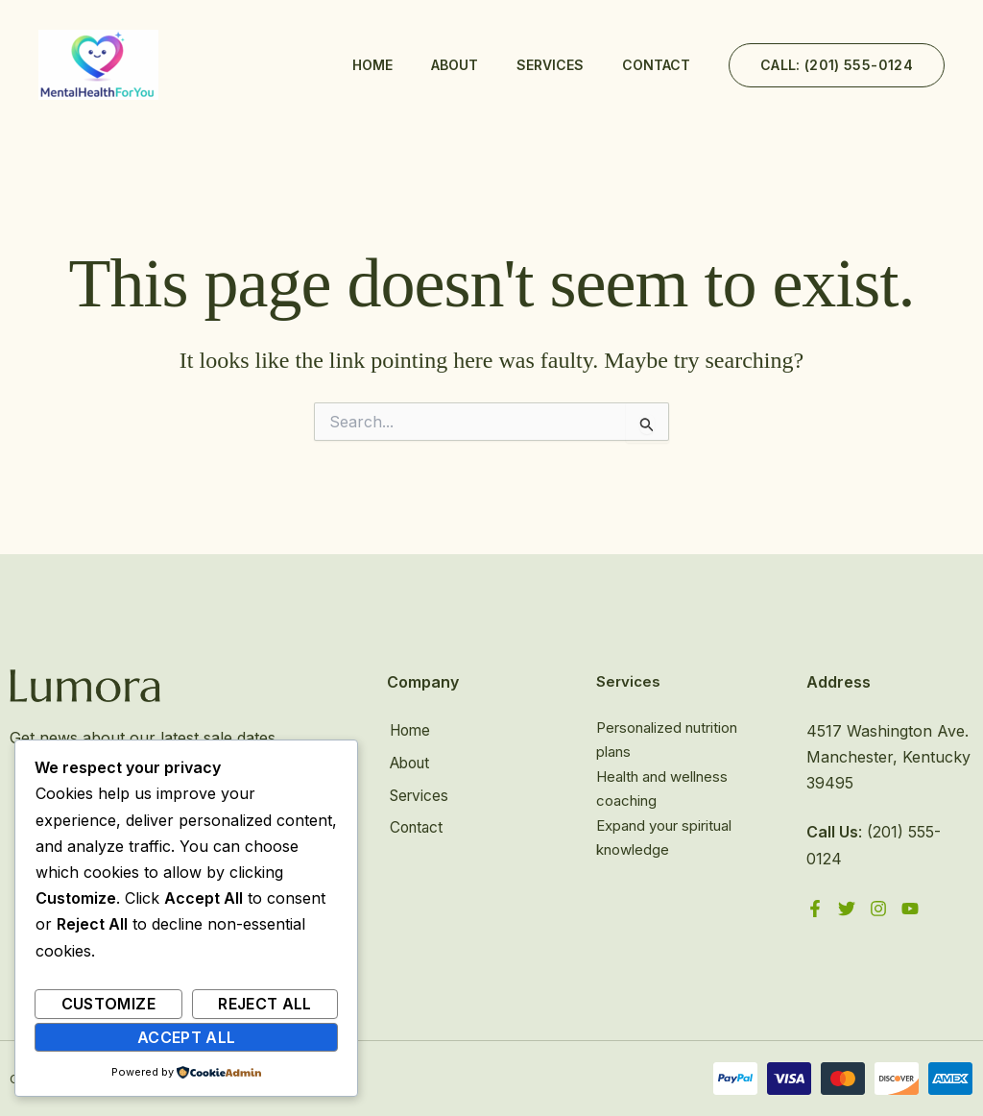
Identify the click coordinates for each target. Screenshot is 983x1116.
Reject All (265, 1003)
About (454, 65)
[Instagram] (878, 908)
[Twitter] (846, 908)
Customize (108, 1003)
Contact (656, 65)
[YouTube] (910, 908)
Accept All (186, 1037)
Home (372, 65)
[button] (837, 65)
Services (550, 65)
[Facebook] (815, 908)
